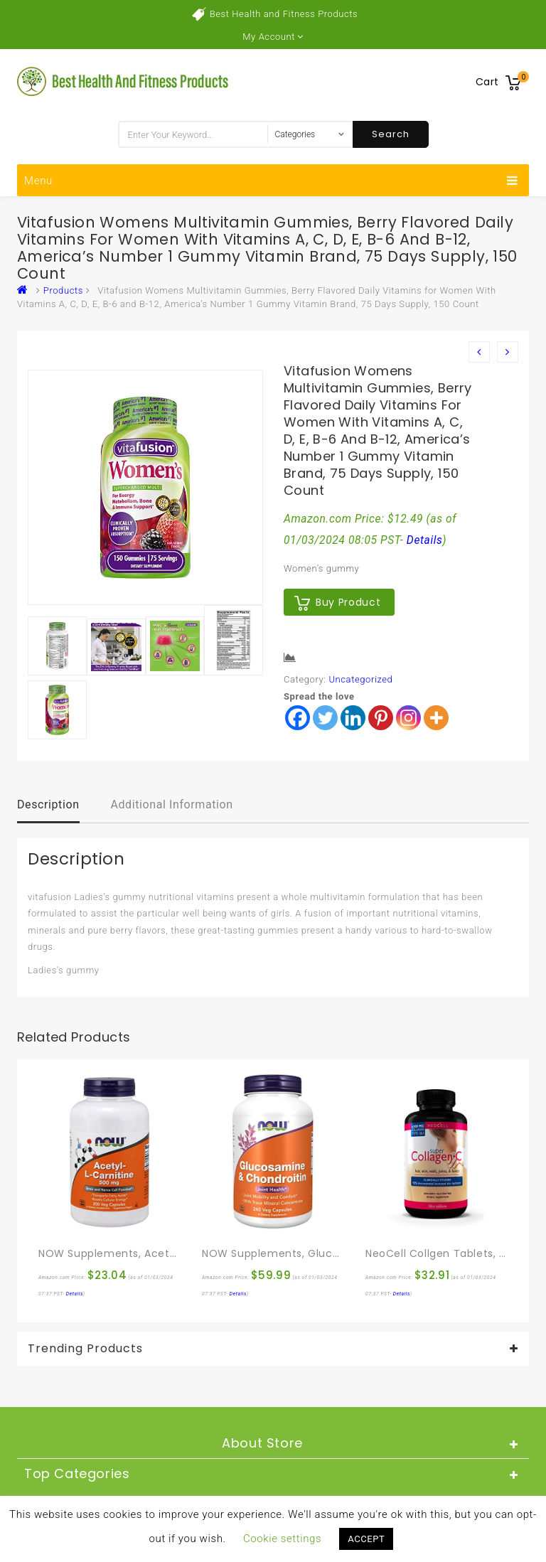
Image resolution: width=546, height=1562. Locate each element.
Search (391, 134)
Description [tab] (48, 804)
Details (425, 540)
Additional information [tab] (171, 804)
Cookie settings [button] (282, 1538)
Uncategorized (360, 679)
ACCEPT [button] (366, 1539)
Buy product (348, 602)
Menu (271, 180)
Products (63, 290)
